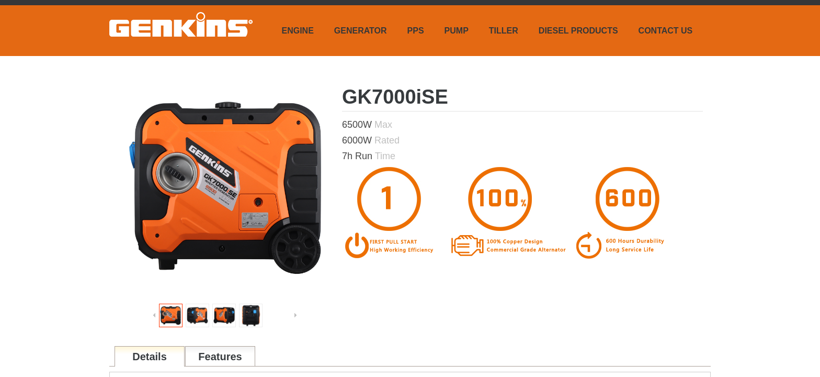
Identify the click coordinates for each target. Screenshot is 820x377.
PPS (415, 30)
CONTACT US (666, 30)
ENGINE (298, 30)
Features (220, 356)
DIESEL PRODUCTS (578, 30)
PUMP (457, 30)
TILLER (503, 30)
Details (149, 356)
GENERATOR (360, 30)
